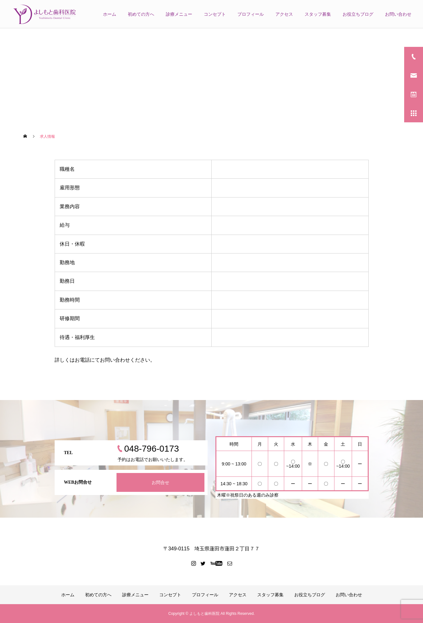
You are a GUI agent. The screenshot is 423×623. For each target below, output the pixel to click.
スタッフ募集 (318, 14)
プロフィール (250, 14)
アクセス (284, 14)
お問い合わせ (398, 14)
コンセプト (215, 14)
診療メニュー (179, 14)
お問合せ (160, 482)
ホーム (109, 14)
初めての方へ (141, 14)
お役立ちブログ (358, 14)
